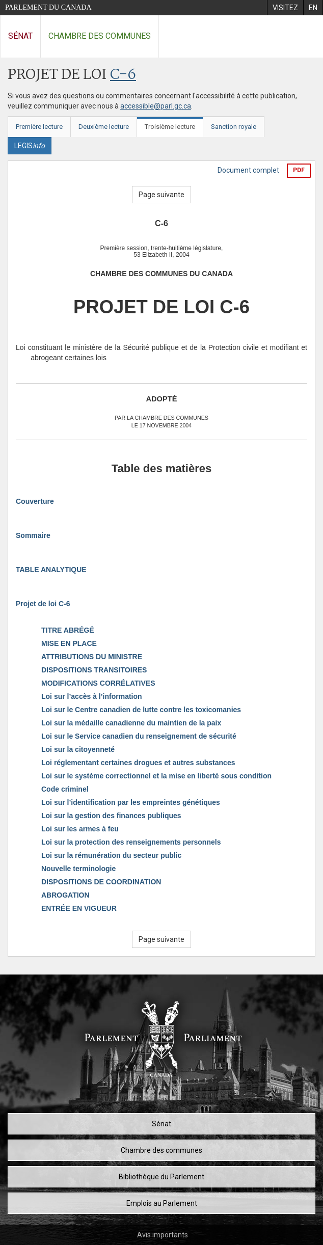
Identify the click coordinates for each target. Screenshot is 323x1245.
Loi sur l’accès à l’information (91, 696)
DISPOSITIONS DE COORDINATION (101, 882)
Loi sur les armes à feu (80, 829)
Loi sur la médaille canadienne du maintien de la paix (131, 723)
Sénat (20, 36)
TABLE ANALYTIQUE (51, 569)
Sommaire (33, 535)
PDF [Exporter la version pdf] (299, 170)
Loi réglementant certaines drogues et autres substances (138, 763)
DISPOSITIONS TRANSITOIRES (94, 670)
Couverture (35, 501)
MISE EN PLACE (69, 643)
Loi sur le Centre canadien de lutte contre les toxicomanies (141, 710)
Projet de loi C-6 (43, 604)
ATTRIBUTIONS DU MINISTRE (91, 657)
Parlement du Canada (48, 7)
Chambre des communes (99, 36)
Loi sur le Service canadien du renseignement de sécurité (138, 736)
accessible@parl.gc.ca (155, 106)
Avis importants (162, 1235)
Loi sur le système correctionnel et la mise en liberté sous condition (156, 776)
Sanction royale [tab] (233, 126)
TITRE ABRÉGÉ (67, 630)
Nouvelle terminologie (78, 868)
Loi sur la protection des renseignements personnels (131, 842)
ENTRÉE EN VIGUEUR (79, 908)
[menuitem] (285, 7)
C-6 (123, 75)
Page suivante (161, 195)
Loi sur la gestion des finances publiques (111, 815)
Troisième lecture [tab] (170, 126)
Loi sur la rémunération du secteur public (111, 855)
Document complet (248, 170)
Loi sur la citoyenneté (78, 749)
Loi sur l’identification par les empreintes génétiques (130, 802)
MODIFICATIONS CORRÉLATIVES (98, 683)
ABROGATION (65, 895)
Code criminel (65, 789)
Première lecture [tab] (39, 126)
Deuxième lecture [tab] (103, 126)
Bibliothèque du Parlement (161, 1177)
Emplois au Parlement (161, 1203)
